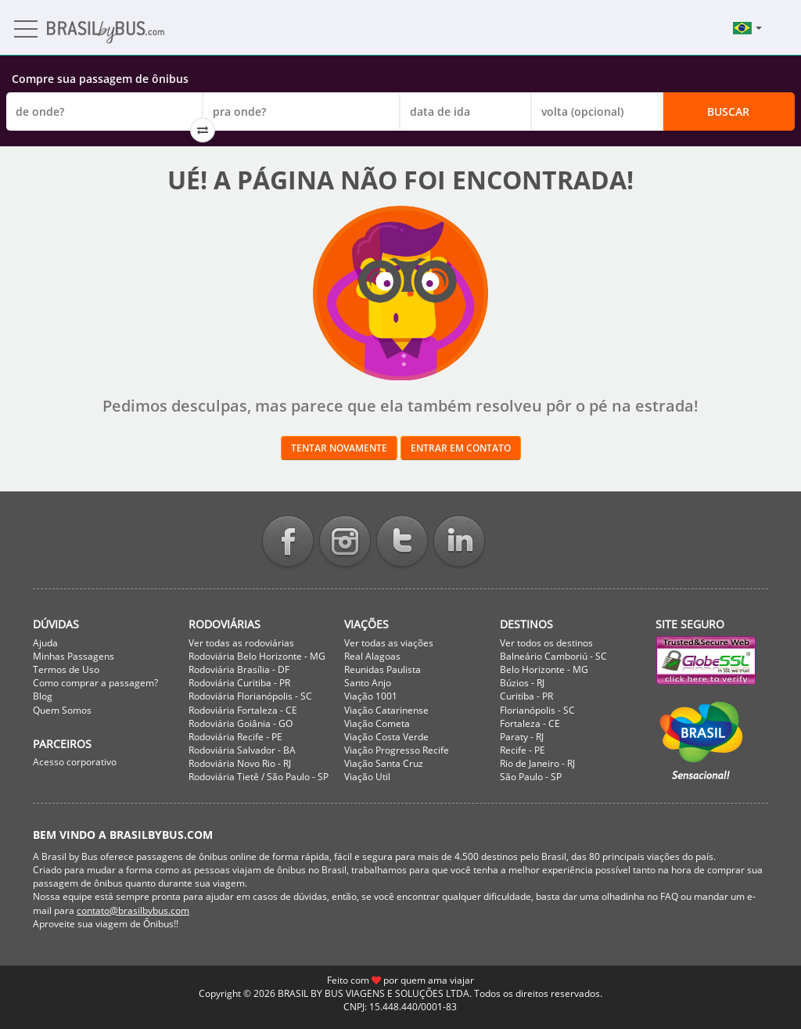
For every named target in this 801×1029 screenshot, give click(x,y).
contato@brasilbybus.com (133, 910)
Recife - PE (522, 750)
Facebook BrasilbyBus (287, 542)
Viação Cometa (377, 723)
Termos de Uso (66, 669)
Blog (42, 696)
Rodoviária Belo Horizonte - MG (257, 656)
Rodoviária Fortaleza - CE (243, 710)
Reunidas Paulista (382, 669)
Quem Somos (62, 710)
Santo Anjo (367, 682)
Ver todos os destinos (546, 642)
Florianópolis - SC (537, 710)
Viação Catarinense (386, 710)
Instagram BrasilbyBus (345, 542)
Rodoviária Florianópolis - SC (250, 696)
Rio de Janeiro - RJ (537, 763)
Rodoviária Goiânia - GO (241, 723)
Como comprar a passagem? (95, 682)
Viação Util (367, 776)
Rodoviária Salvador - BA (242, 750)
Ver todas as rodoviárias (241, 642)
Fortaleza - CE (530, 723)
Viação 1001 (370, 696)
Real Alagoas (372, 656)
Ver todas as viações (388, 642)
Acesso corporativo (75, 761)
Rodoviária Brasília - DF (239, 669)
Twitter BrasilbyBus (402, 542)
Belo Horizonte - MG (544, 669)
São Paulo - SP (531, 776)
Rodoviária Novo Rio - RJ (240, 763)
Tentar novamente (339, 448)
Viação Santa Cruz (383, 763)
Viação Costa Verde (386, 736)
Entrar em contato (461, 448)
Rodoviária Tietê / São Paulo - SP (259, 776)
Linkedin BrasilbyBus (459, 542)
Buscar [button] (728, 111)
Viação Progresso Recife (396, 750)
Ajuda (45, 642)
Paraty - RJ (522, 736)
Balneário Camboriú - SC (553, 656)
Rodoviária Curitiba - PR (239, 682)
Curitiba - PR (526, 696)
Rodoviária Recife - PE (235, 736)
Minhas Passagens (73, 656)
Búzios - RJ (522, 682)
